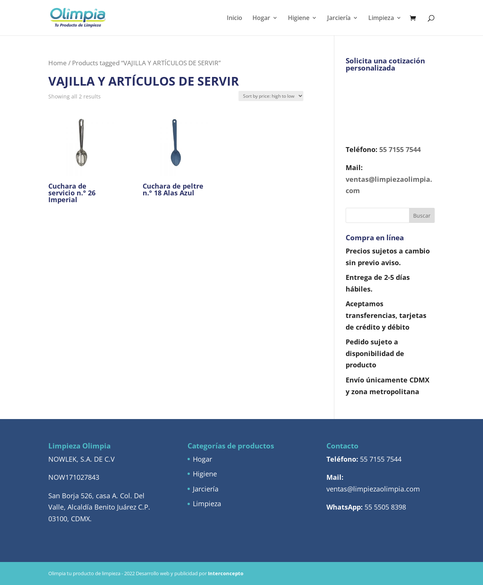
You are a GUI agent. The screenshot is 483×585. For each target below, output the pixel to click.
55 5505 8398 (385, 506)
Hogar (261, 18)
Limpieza (381, 18)
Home (57, 62)
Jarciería (339, 18)
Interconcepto (225, 573)
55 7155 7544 (400, 149)
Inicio (234, 18)
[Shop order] (270, 96)
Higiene (298, 18)
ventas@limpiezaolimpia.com (373, 488)
